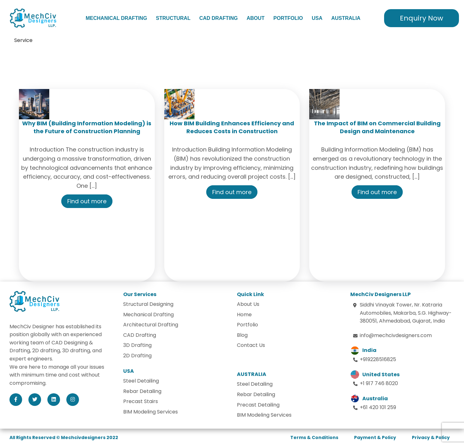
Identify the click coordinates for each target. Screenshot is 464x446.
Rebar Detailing (142, 391)
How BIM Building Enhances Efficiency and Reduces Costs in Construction (232, 127)
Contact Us (251, 345)
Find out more (86, 201)
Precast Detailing (258, 404)
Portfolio (288, 18)
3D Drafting (137, 345)
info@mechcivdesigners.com (396, 335)
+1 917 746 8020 (379, 383)
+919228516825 (378, 359)
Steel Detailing (141, 380)
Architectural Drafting (150, 324)
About (256, 18)
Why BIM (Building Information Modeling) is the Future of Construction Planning (86, 127)
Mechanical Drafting (116, 18)
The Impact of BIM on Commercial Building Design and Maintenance (377, 127)
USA (317, 18)
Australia (345, 18)
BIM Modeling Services (150, 411)
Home (244, 314)
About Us (248, 304)
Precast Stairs (140, 401)
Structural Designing (148, 304)
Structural (173, 18)
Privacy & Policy (431, 437)
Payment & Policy (375, 437)
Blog (242, 335)
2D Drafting (137, 355)
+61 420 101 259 (378, 407)
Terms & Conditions (314, 437)
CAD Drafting (218, 18)
